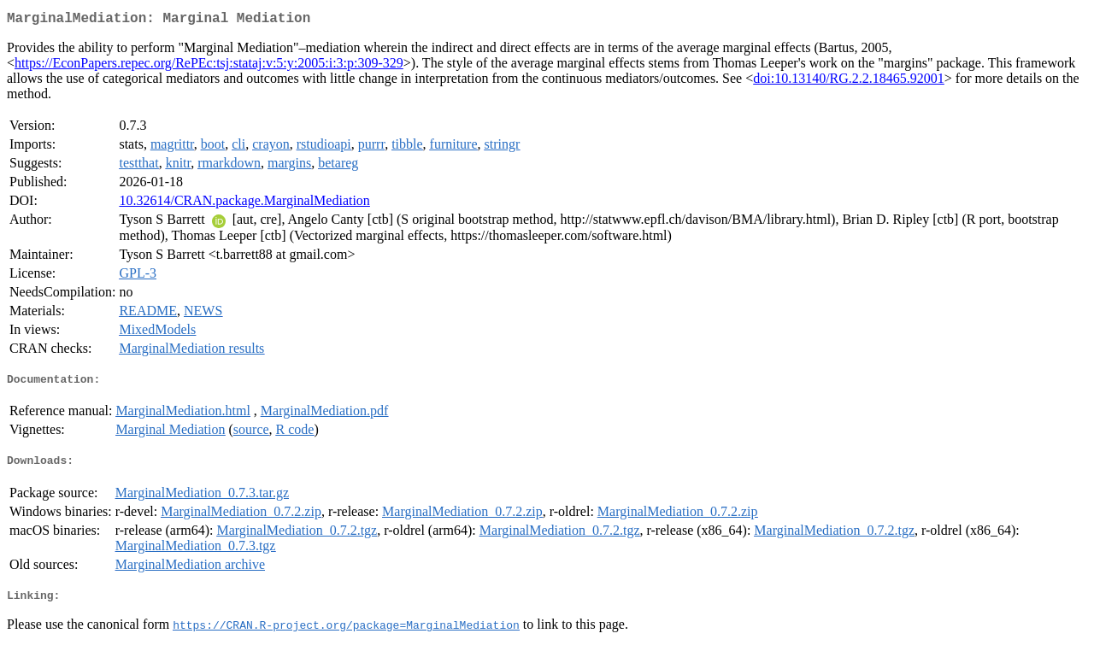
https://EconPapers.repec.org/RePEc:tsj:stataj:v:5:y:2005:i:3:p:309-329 (209, 66)
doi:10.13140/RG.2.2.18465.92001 (848, 81)
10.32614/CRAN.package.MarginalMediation (244, 204)
